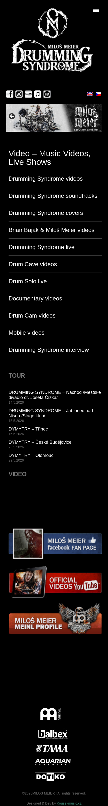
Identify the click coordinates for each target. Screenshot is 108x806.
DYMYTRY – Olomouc (31, 455)
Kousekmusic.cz (69, 803)
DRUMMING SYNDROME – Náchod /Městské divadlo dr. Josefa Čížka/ (55, 395)
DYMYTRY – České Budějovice (40, 442)
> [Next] (95, 116)
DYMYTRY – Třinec (28, 428)
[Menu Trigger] (96, 10)
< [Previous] (12, 116)
